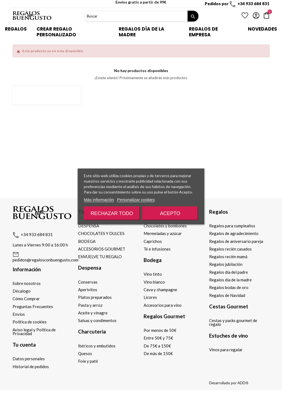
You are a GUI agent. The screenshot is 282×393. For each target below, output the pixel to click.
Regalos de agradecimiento (234, 233)
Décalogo (22, 290)
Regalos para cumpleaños (232, 225)
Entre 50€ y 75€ (158, 337)
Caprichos (153, 241)
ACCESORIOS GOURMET (101, 248)
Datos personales (29, 358)
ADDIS (243, 383)
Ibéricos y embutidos (96, 345)
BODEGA (87, 241)
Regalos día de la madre (230, 279)
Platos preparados (95, 297)
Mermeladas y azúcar (163, 233)
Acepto (170, 213)
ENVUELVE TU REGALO (100, 256)
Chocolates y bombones (165, 225)
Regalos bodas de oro (228, 287)
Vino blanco (154, 281)
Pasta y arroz (90, 305)
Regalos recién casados (230, 248)
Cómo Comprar (26, 298)
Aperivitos (87, 289)
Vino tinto (153, 274)
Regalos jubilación (225, 264)
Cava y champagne (160, 289)
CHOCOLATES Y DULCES (101, 233)
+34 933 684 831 (37, 234)
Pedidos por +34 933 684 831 (237, 3)
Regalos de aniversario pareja (236, 241)
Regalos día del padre (228, 272)
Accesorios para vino (163, 305)
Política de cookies (30, 321)
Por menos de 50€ (160, 330)
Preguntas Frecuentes (33, 306)
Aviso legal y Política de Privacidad (34, 331)
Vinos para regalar (226, 349)
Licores (150, 297)
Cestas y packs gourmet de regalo (233, 322)
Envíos (19, 314)
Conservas (87, 281)
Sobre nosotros (27, 283)
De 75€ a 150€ (157, 345)
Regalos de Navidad (227, 295)
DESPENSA (88, 225)
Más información (99, 199)
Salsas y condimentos (97, 320)
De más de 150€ (158, 353)
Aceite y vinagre (93, 312)
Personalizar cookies (136, 199)
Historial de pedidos (31, 366)
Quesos (85, 353)
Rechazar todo (112, 213)
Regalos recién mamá (228, 256)
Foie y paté (88, 361)
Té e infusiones (157, 248)
